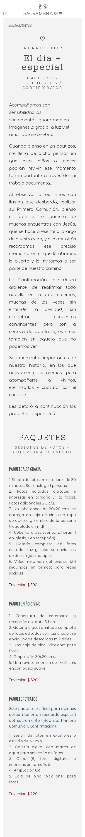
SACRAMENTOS (42, 13)
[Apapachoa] (42, 1)
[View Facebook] (40, 6)
